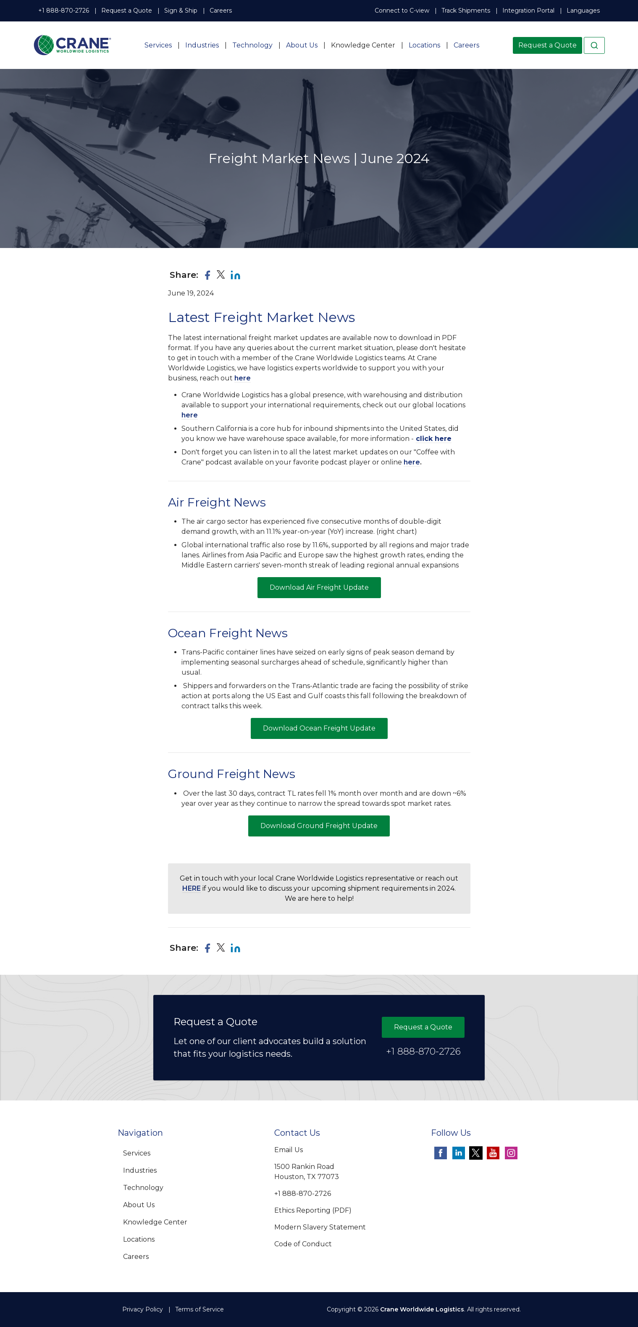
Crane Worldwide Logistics (422, 1309)
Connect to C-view (402, 10)
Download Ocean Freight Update (319, 728)
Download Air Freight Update (319, 587)
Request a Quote (126, 10)
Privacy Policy (142, 1309)
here (242, 378)
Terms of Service (199, 1309)
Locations (424, 45)
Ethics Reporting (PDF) (313, 1210)
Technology (252, 45)
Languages (583, 10)
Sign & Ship (180, 10)
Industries (202, 45)
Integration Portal (528, 10)
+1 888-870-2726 (63, 10)
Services (158, 45)
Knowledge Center (363, 45)
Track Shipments (465, 10)
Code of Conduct (303, 1244)
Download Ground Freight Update (319, 826)
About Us (302, 45)
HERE (191, 888)
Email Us (288, 1150)
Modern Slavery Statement (320, 1227)
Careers (221, 10)
